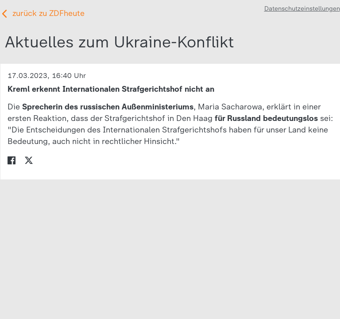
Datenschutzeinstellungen (302, 8)
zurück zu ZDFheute (48, 13)
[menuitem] (11, 159)
